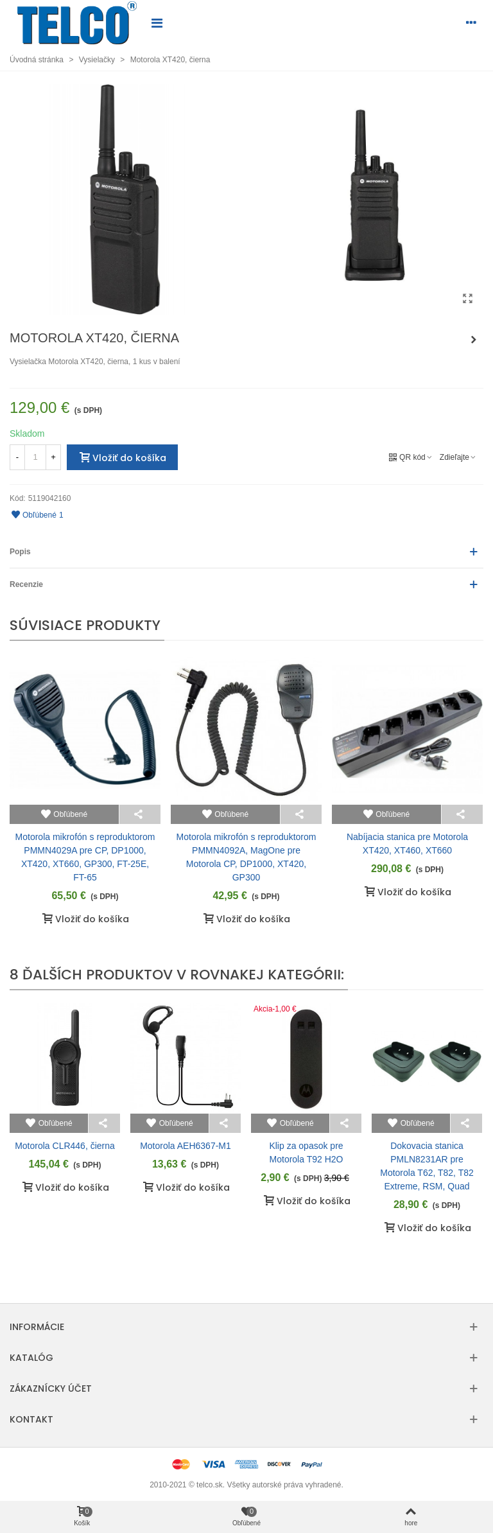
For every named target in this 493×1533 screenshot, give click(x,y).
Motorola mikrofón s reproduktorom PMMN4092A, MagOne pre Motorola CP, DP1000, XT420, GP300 (246, 857)
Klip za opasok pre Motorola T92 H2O (306, 1152)
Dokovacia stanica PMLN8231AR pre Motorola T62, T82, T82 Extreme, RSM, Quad (427, 1166)
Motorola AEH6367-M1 (185, 1146)
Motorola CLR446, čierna (65, 1146)
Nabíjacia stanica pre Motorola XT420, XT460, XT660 (407, 843)
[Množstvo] (35, 457)
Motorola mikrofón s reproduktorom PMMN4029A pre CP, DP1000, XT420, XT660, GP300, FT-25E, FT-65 (85, 857)
